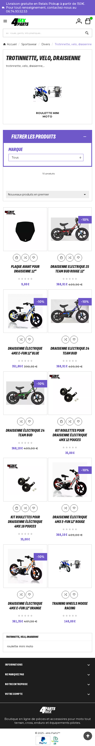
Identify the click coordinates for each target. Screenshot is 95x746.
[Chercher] (42, 33)
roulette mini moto (47, 114)
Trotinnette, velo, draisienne (22, 636)
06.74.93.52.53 (16, 11)
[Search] (87, 33)
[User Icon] (79, 21)
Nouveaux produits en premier (47, 194)
